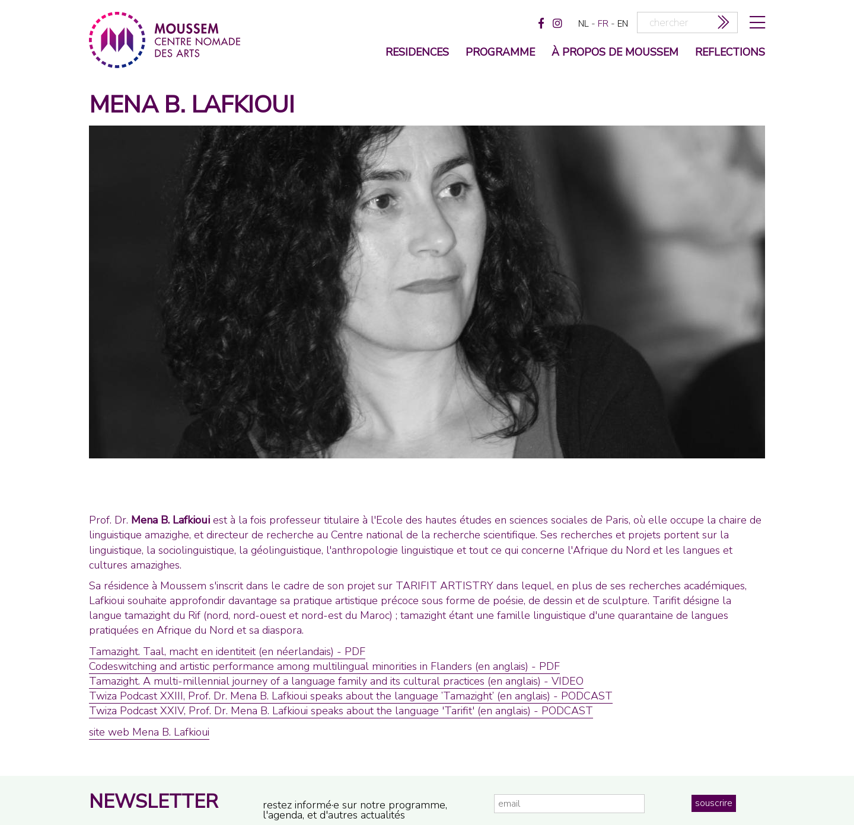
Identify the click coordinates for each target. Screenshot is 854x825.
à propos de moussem (615, 53)
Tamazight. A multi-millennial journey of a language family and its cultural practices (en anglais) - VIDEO (336, 681)
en (622, 24)
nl (583, 24)
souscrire (713, 803)
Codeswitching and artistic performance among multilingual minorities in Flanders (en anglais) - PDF (324, 666)
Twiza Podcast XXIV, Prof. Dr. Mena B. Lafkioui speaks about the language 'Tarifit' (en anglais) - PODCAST (341, 711)
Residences (417, 53)
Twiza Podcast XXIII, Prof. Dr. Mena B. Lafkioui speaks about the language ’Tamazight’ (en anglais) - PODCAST (351, 696)
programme (500, 53)
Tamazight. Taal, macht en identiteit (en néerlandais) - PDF (227, 651)
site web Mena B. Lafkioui (149, 732)
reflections (730, 53)
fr (603, 24)
